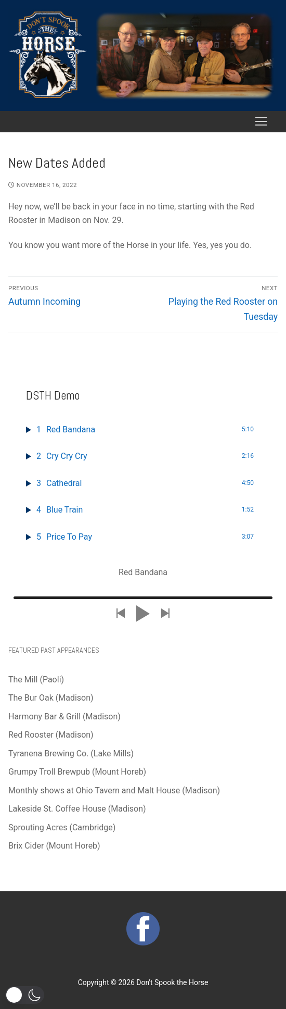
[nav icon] (261, 122)
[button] (24, 995)
